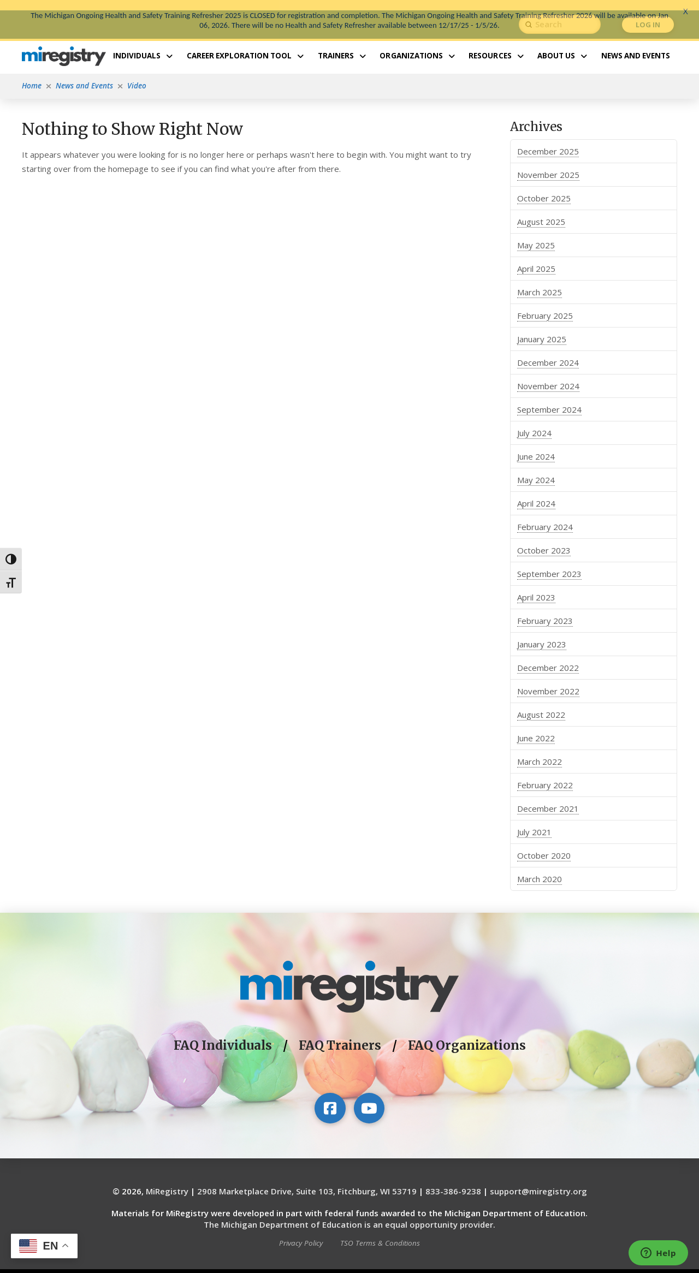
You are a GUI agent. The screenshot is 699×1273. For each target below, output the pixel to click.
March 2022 (539, 751)
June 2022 (536, 727)
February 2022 (545, 774)
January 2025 (541, 328)
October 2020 (544, 845)
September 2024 (549, 399)
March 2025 (539, 281)
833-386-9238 (453, 1181)
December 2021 (548, 798)
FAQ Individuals (223, 1035)
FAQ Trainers (340, 1035)
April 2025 (536, 258)
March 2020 (539, 868)
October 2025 (544, 187)
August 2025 (541, 211)
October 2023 (544, 539)
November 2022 (548, 680)
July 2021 (534, 821)
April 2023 (536, 586)
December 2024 (548, 352)
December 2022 (548, 657)
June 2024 (536, 446)
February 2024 (545, 516)
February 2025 (545, 305)
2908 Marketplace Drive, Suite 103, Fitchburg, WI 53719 (307, 1181)
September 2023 (549, 563)
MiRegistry (167, 1181)
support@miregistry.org (538, 1181)
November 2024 (548, 375)
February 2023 (545, 610)
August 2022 (541, 704)
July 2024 (534, 422)
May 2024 (536, 469)
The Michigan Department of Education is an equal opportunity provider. (349, 1214)
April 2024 (536, 492)
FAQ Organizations (467, 1035)
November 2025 (548, 164)
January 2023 (541, 633)
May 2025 (536, 234)
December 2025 (548, 140)
